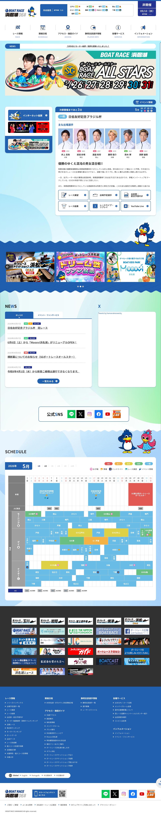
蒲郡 (77, 565)
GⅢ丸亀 (144, 572)
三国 (35, 520)
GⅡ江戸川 (74, 533)
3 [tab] (83, 286)
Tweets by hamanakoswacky (110, 313)
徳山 (47, 514)
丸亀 (105, 565)
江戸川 (18, 541)
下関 (112, 572)
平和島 (43, 541)
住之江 (47, 572)
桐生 (148, 565)
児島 (44, 533)
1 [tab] (78, 286)
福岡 (25, 541)
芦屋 (128, 514)
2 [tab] (80, 286)
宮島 (35, 541)
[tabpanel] (30, 267)
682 (41, 508)
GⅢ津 (141, 533)
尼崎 (54, 533)
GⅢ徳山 (103, 514)
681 (49, 508)
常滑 (49, 533)
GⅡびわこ (113, 533)
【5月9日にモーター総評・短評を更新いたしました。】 (108, 46)
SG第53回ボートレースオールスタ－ (139, 494)
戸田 (29, 533)
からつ (67, 514)
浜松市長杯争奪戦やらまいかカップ (38, 492)
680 (139, 508)
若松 (61, 572)
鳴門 (87, 514)
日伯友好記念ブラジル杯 (91, 492)
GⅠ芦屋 (91, 541)
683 (93, 508)
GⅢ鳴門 (23, 514)
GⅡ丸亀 (46, 565)
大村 (18, 564)
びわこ (76, 550)
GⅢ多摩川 (148, 531)
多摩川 (20, 548)
